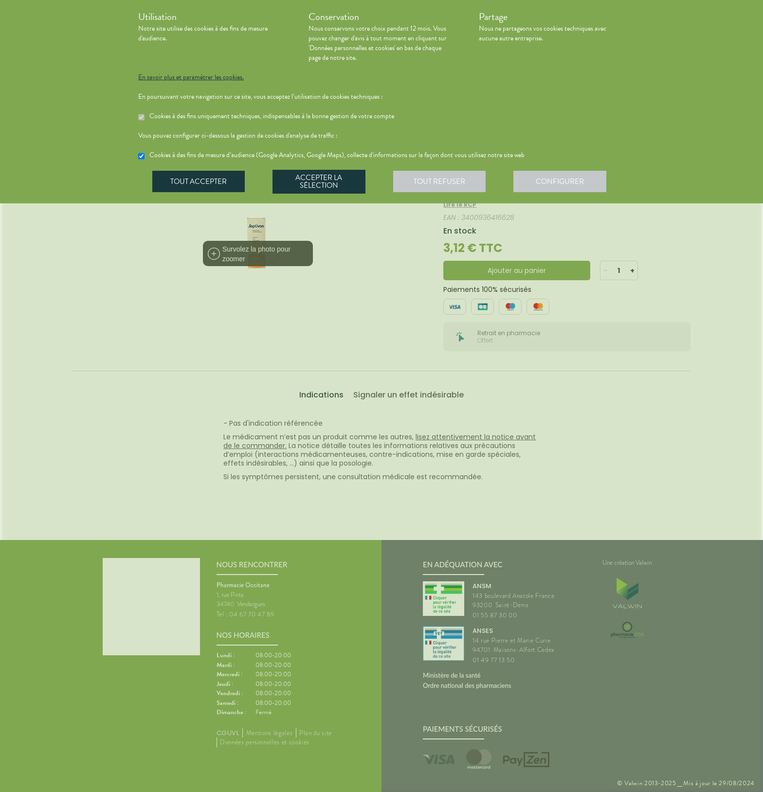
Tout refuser (442, 182)
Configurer (564, 182)
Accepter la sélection (321, 182)
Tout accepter (199, 182)
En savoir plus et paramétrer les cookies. (191, 77)
